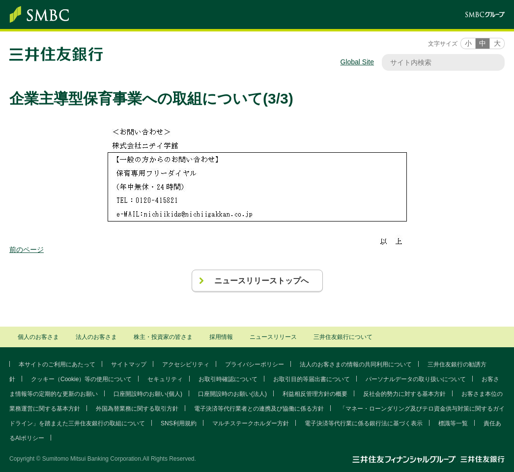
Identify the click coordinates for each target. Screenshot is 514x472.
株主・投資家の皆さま (163, 336)
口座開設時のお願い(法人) (232, 393)
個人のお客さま (38, 336)
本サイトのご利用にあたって (57, 364)
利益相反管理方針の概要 (315, 393)
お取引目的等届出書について (311, 379)
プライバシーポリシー (254, 364)
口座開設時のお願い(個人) (148, 393)
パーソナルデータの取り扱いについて (416, 379)
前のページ (26, 249)
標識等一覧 (453, 423)
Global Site (357, 62)
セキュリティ (165, 379)
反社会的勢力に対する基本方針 (404, 393)
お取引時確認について (228, 379)
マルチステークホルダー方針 (250, 423)
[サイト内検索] (438, 62)
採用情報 (221, 336)
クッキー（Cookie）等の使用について (81, 379)
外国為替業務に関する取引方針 (137, 408)
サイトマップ (128, 364)
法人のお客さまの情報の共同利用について (356, 364)
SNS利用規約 (179, 423)
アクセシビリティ (185, 364)
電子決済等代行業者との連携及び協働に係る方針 (259, 408)
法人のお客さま (96, 336)
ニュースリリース (273, 336)
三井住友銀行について (343, 336)
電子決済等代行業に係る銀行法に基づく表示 (364, 423)
